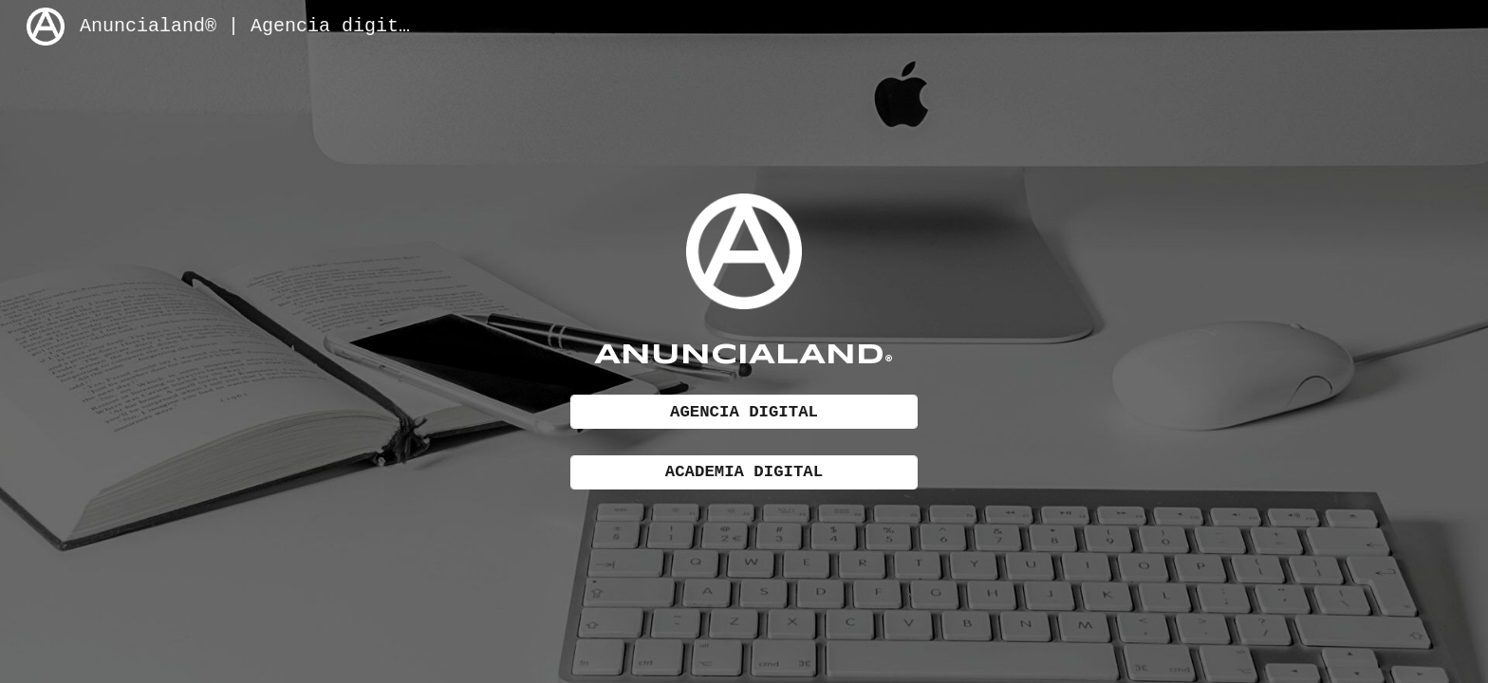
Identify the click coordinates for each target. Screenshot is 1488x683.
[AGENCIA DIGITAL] (743, 412)
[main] (743, 352)
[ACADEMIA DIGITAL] (743, 472)
